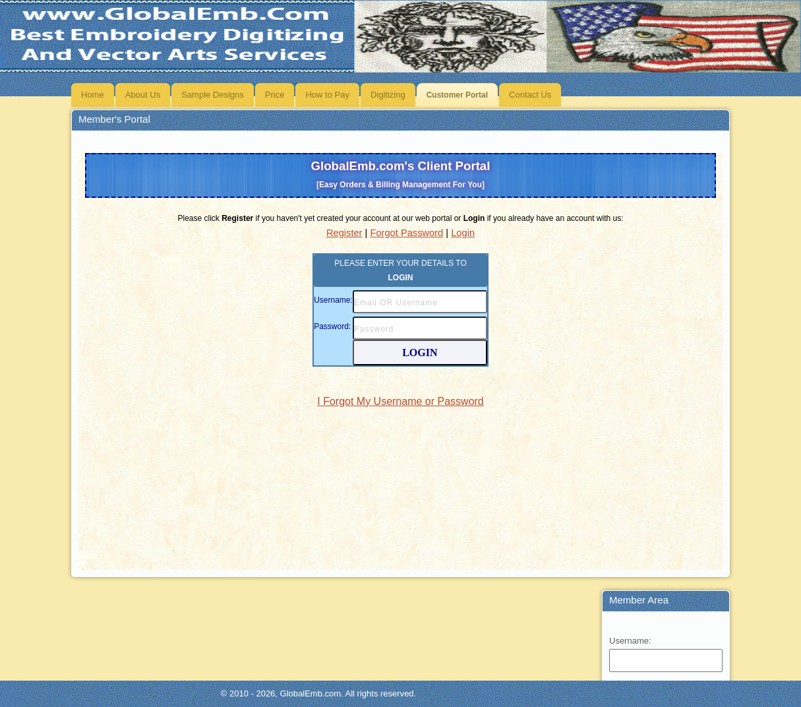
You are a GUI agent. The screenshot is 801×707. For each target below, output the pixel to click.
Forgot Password (406, 233)
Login (463, 233)
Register (344, 233)
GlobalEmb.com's (400, 174)
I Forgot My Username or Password (400, 401)
